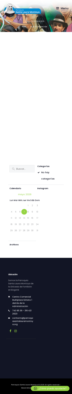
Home (24, 27)
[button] (50, 388)
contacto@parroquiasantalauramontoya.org (22, 321)
